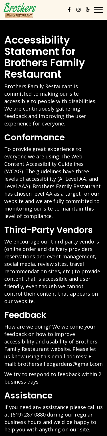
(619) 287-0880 (28, 414)
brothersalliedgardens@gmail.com (60, 363)
